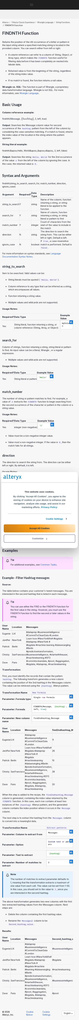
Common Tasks (48, 564)
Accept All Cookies (39, 528)
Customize (39, 538)
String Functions (63, 22)
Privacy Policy (49, 507)
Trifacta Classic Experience (23, 22)
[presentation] (27, 118)
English (68, 1013)
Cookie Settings (54, 519)
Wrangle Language (45, 22)
